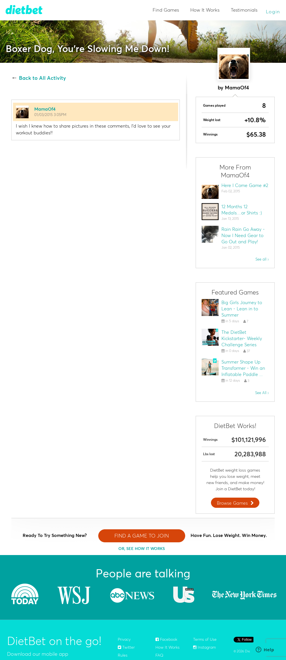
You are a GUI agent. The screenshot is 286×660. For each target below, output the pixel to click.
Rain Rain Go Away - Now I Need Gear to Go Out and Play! (243, 235)
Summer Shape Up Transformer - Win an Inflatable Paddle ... (243, 368)
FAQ (159, 655)
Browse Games (236, 503)
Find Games (166, 10)
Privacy (124, 639)
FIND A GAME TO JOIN (141, 535)
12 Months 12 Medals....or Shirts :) (241, 210)
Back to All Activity (42, 78)
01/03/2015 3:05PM (50, 114)
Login (273, 11)
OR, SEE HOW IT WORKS (141, 548)
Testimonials (244, 10)
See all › (262, 259)
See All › (262, 392)
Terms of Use (205, 639)
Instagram (204, 647)
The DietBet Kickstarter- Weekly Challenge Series (241, 338)
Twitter (126, 647)
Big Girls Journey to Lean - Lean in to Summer (241, 309)
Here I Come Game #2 (244, 185)
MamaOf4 (45, 109)
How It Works (204, 10)
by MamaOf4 (233, 87)
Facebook (166, 639)
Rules (122, 655)
